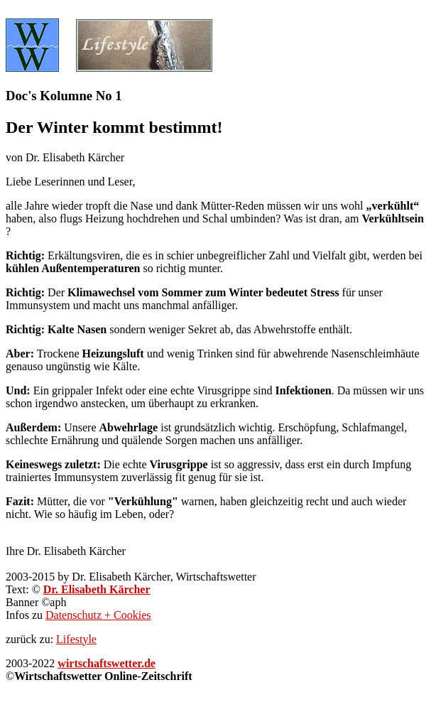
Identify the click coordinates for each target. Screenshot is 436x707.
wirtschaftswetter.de (107, 663)
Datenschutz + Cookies (98, 615)
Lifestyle (76, 639)
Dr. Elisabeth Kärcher (97, 589)
